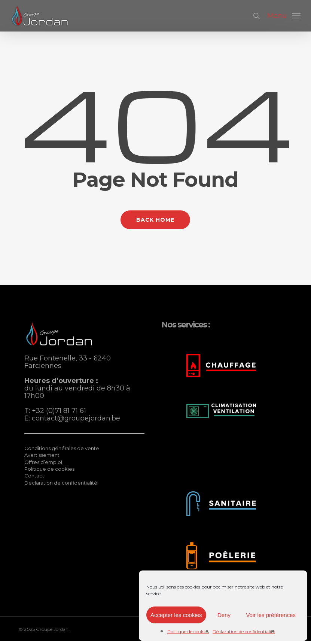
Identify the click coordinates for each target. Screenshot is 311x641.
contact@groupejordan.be (76, 418)
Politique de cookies (188, 631)
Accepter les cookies (176, 615)
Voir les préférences (271, 615)
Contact (34, 475)
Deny (224, 615)
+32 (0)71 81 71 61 (59, 411)
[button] (284, 15)
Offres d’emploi (43, 462)
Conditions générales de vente (61, 448)
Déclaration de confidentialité (244, 631)
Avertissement (42, 455)
